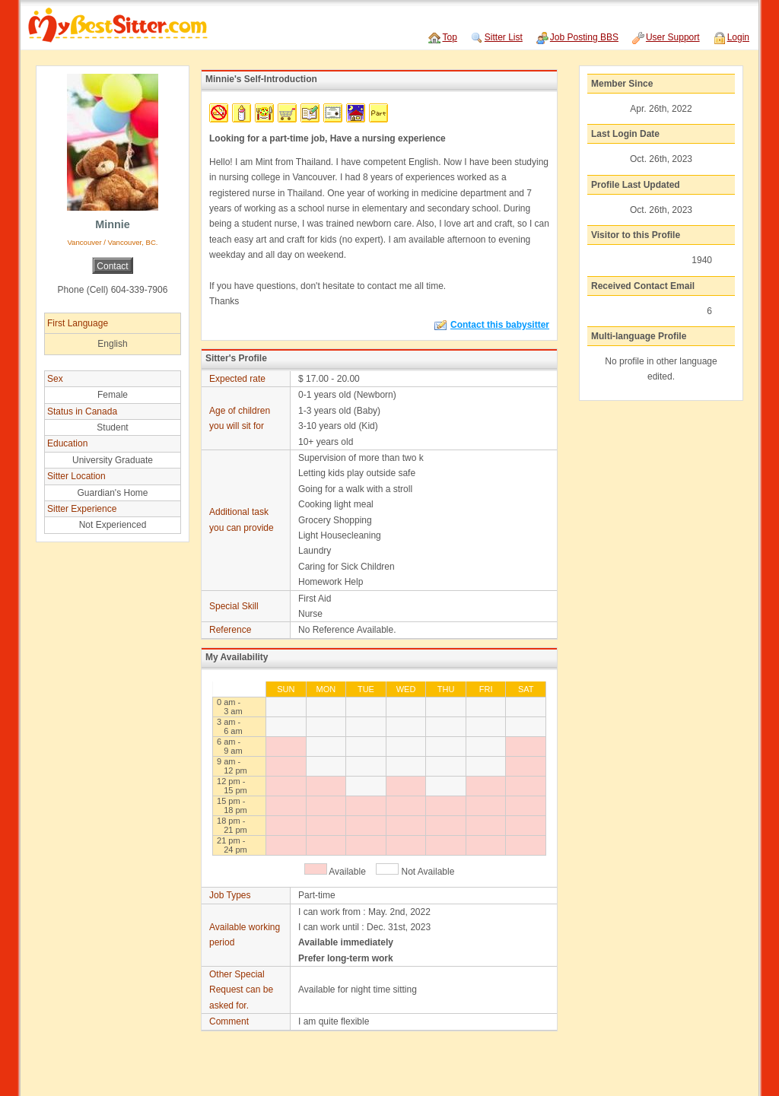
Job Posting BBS (584, 37)
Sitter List (504, 37)
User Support (673, 37)
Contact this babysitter (491, 324)
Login (738, 37)
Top (449, 37)
